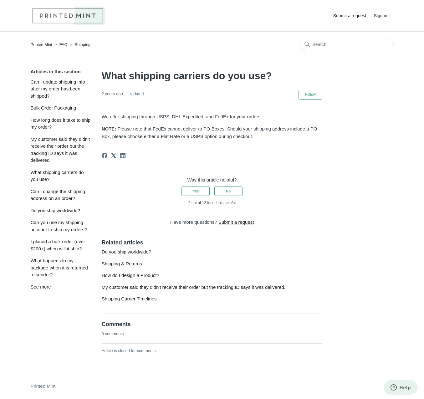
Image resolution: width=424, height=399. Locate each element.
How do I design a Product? (130, 275)
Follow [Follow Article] (310, 94)
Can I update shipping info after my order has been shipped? (58, 89)
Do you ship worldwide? (55, 210)
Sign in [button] (380, 15)
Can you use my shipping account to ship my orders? (59, 226)
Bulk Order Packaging (53, 107)
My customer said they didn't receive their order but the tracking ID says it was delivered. (60, 149)
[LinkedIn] (122, 155)
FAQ (63, 44)
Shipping (83, 44)
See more (41, 286)
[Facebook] (104, 155)
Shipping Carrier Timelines (129, 298)
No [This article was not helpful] (228, 191)
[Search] (346, 44)
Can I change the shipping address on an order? (58, 195)
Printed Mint (41, 44)
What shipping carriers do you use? (57, 176)
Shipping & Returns (122, 263)
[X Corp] (113, 155)
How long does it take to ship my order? (61, 123)
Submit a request (349, 15)
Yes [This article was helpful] (196, 191)
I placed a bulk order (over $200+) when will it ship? (58, 245)
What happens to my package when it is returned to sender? (59, 267)
